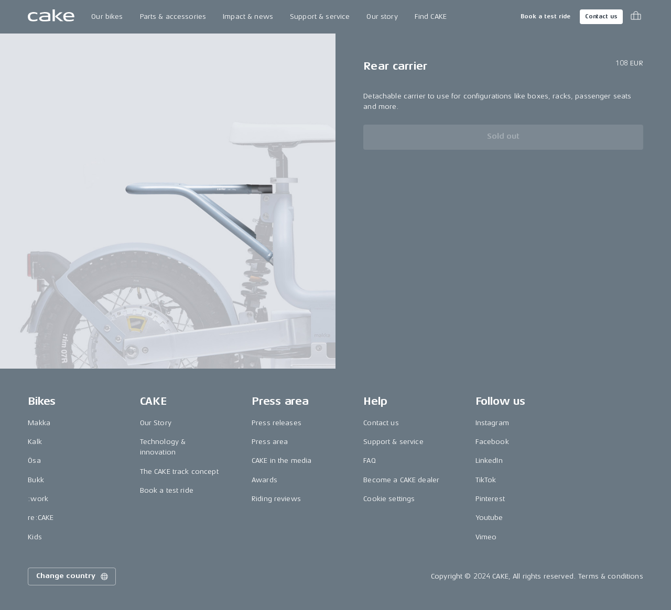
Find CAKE (431, 16)
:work (38, 499)
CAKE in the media (281, 460)
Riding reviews (276, 499)
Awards (264, 480)
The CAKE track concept (179, 471)
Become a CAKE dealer (401, 480)
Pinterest (490, 499)
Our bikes (107, 16)
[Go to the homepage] (51, 16)
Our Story (155, 423)
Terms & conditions (610, 576)
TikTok (485, 480)
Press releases (276, 423)
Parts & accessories (173, 16)
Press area (270, 442)
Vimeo (486, 537)
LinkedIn (489, 460)
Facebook (492, 442)
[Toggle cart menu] (636, 17)
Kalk (35, 442)
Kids (35, 537)
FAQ (369, 460)
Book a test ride (545, 16)
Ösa (34, 460)
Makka (39, 423)
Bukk (36, 480)
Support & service (320, 16)
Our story (381, 16)
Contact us (601, 16)
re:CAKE (40, 518)
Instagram (492, 423)
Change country (73, 576)
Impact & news (248, 16)
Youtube (489, 518)
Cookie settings (389, 499)
